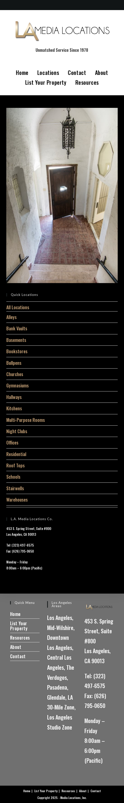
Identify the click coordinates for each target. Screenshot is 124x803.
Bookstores (16, 351)
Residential (16, 454)
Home (22, 72)
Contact (77, 72)
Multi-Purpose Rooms (25, 420)
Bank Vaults (16, 328)
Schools (13, 476)
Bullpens (13, 363)
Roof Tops (15, 465)
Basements (16, 340)
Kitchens (14, 408)
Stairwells (15, 488)
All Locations (17, 307)
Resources (87, 82)
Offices (12, 442)
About (101, 72)
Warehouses (17, 499)
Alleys (11, 317)
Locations (48, 72)
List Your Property (46, 82)
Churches (14, 374)
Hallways (14, 397)
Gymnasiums (17, 385)
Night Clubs (16, 431)
